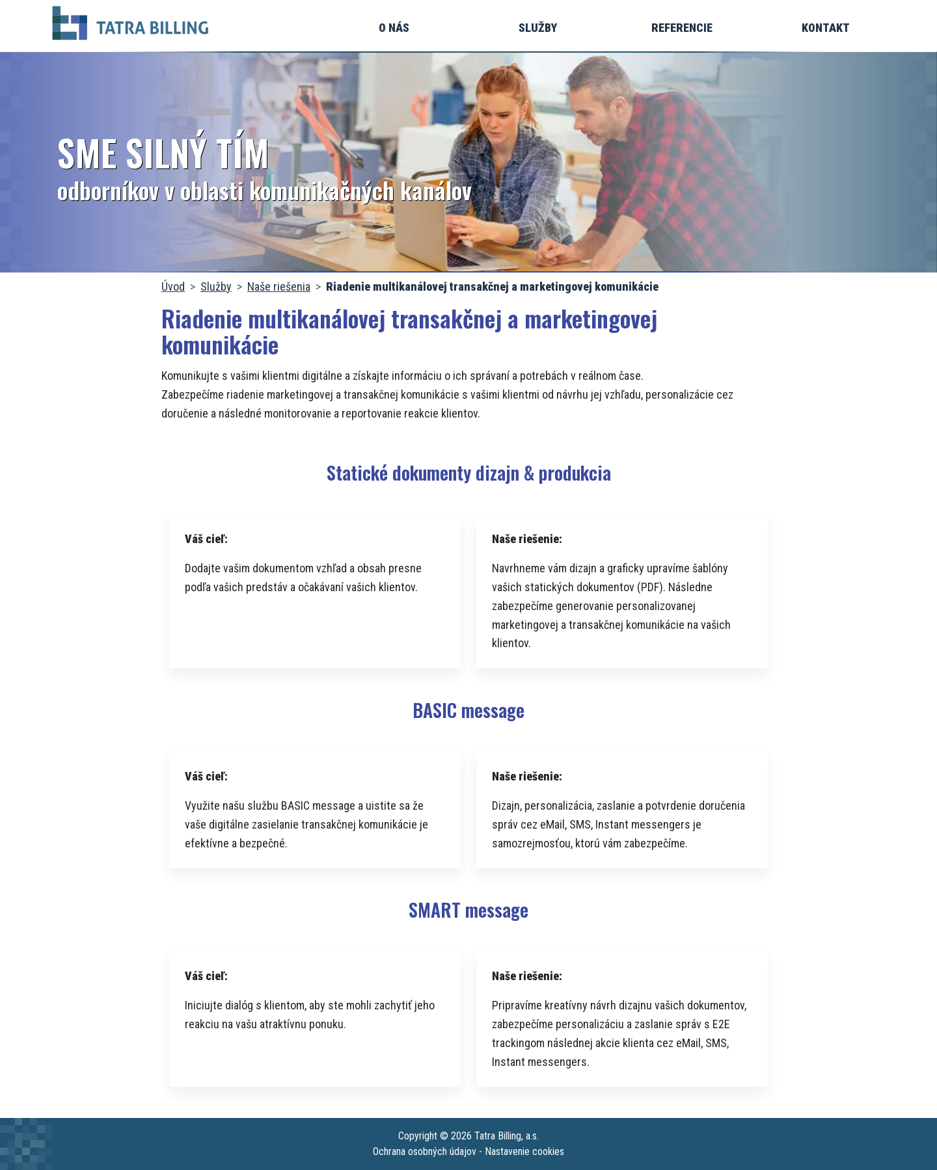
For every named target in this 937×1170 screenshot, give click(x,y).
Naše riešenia (278, 286)
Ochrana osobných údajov (424, 1151)
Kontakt (826, 27)
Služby (538, 27)
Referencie (682, 27)
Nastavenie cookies (524, 1151)
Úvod (173, 286)
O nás (394, 27)
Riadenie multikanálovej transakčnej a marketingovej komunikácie (492, 286)
